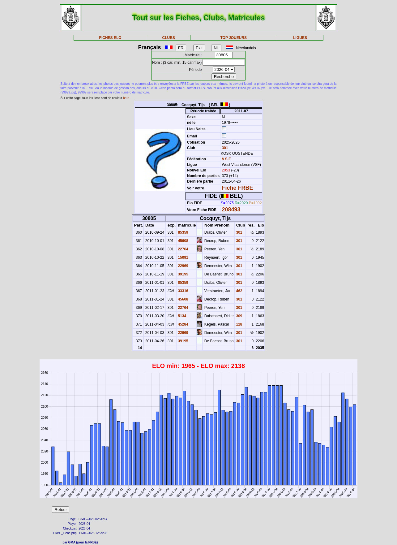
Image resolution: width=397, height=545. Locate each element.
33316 (182, 291)
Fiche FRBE (237, 188)
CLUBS (168, 38)
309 (238, 316)
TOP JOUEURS (233, 38)
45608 (182, 241)
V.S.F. (226, 159)
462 (238, 291)
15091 (182, 257)
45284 (182, 324)
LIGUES (300, 38)
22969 (182, 266)
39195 (182, 274)
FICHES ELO (110, 38)
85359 (182, 232)
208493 (231, 209)
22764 (182, 249)
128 (238, 324)
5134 (181, 316)
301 (224, 148)
